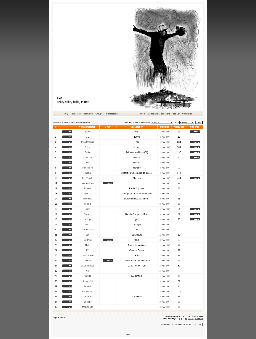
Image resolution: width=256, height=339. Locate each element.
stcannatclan (88, 183)
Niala (87, 245)
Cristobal (87, 157)
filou (88, 162)
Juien (87, 209)
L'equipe (88, 302)
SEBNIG (88, 240)
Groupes (99, 114)
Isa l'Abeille (87, 178)
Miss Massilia (87, 142)
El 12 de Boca (87, 266)
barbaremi (87, 296)
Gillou (87, 147)
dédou (87, 131)
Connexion (187, 114)
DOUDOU (87, 276)
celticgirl (87, 219)
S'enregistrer (112, 114)
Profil (142, 114)
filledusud (87, 198)
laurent (87, 286)
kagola (87, 173)
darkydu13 (88, 281)
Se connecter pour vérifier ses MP (164, 114)
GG (87, 137)
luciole (88, 260)
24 (192, 318)
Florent (87, 188)
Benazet (88, 214)
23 (189, 318)
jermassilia (87, 229)
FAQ (66, 114)
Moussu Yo (87, 168)
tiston (87, 224)
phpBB (128, 334)
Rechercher (76, 114)
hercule (87, 204)
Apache (87, 193)
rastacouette (88, 255)
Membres (88, 114)
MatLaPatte (87, 307)
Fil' (87, 250)
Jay (87, 235)
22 (186, 318)
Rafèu (87, 152)
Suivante (199, 318)
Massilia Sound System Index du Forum (72, 122)
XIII (87, 271)
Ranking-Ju (87, 291)
